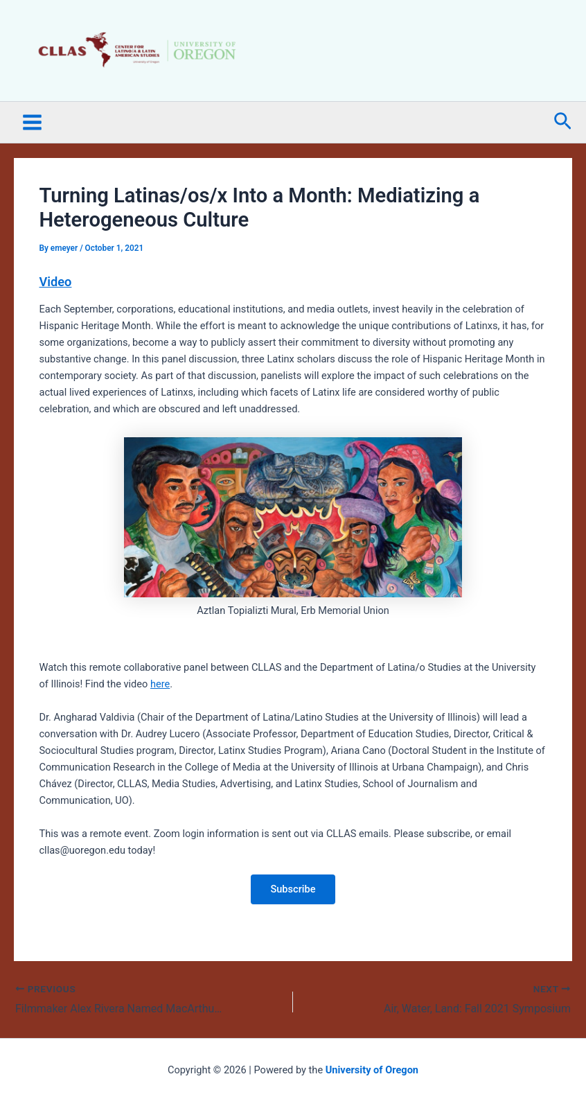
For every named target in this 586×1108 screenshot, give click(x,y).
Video (55, 281)
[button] (562, 122)
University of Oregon (372, 1070)
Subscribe (292, 889)
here (160, 684)
